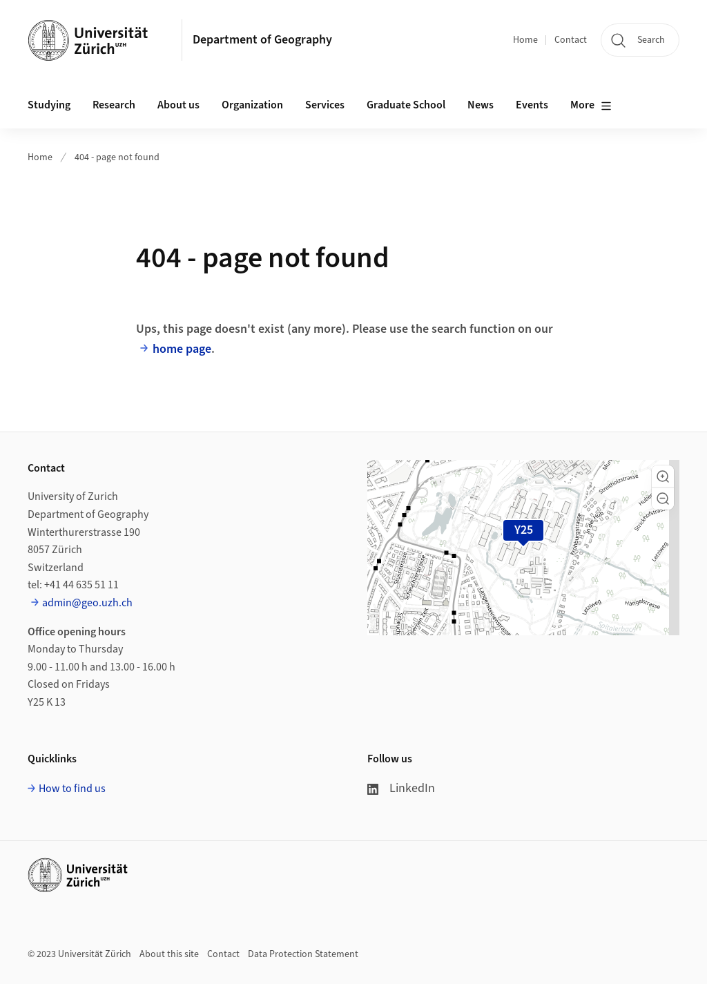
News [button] (480, 105)
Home (525, 40)
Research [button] (114, 105)
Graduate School (406, 105)
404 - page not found (117, 157)
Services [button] (325, 105)
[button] (663, 476)
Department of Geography (262, 39)
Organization (252, 105)
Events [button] (532, 105)
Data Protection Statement (303, 954)
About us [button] (178, 105)
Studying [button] (49, 105)
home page (182, 349)
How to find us (72, 788)
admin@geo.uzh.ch (87, 602)
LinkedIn (401, 788)
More (591, 106)
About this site (169, 954)
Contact (570, 40)
